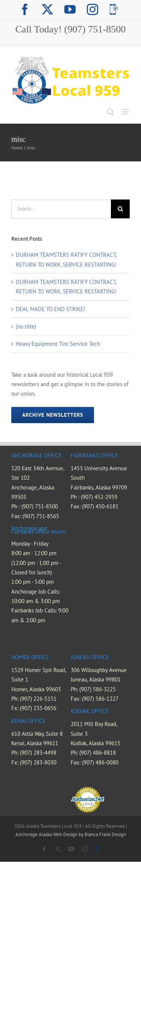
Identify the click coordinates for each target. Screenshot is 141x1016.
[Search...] (61, 209)
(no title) (26, 326)
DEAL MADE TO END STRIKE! (50, 309)
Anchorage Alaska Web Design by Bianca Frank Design (70, 834)
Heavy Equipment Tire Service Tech (58, 343)
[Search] (120, 209)
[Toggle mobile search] (110, 112)
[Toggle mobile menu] (126, 112)
